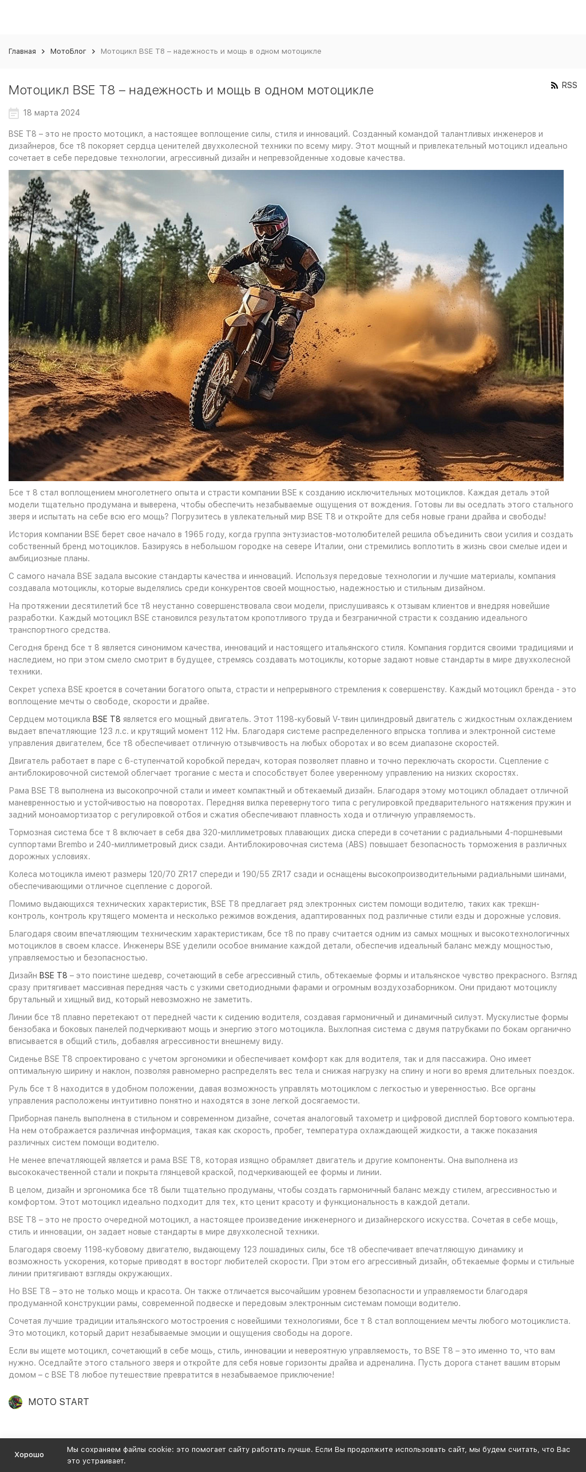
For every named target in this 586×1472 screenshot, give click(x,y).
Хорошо (29, 1454)
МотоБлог (68, 51)
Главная (22, 51)
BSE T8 (107, 719)
